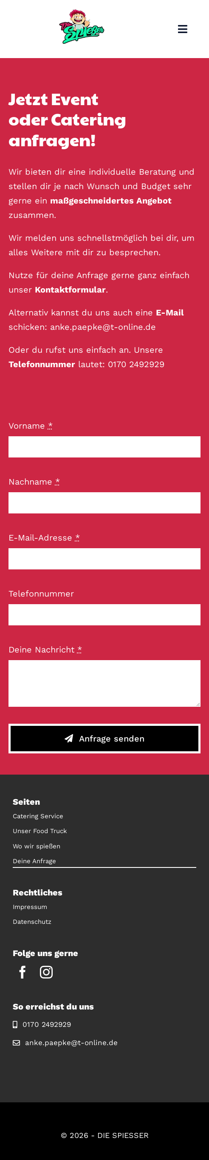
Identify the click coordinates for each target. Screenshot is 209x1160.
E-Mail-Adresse (44, 538)
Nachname (34, 482)
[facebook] (22, 972)
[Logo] (81, 13)
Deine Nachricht (45, 649)
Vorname (30, 426)
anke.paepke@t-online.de (103, 327)
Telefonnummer (41, 593)
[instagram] (46, 972)
